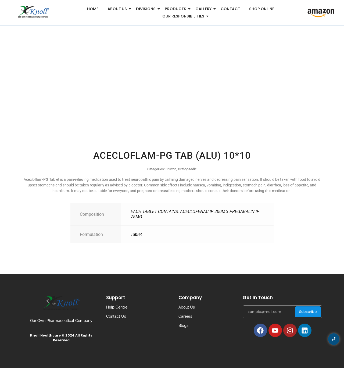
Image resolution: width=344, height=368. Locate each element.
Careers (185, 316)
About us (118, 9)
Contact (230, 9)
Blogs (183, 325)
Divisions (146, 9)
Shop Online (261, 9)
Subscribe (308, 311)
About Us (186, 307)
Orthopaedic (187, 169)
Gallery (204, 9)
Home (92, 9)
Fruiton (171, 169)
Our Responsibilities (184, 16)
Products (176, 9)
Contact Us (116, 316)
